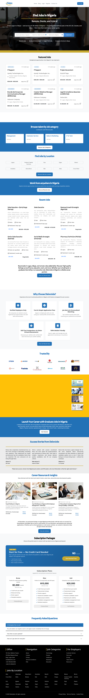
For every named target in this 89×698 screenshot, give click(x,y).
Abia (7, 672)
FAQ (27, 660)
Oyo (65, 682)
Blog (39, 3)
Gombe (76, 675)
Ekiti (46, 675)
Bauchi (46, 672)
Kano (36, 679)
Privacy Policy (62, 692)
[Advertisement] (44, 117)
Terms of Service (71, 692)
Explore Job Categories (44, 146)
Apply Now (24, 81)
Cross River (8, 675)
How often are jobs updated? (14, 632)
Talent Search (69, 658)
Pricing (68, 655)
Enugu (56, 675)
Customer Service (71, 651)
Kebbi (56, 679)
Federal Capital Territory (68, 675)
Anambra (37, 672)
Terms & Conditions (31, 658)
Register (48, 3)
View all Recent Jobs (44, 343)
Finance (48, 653)
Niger (26, 682)
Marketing (49, 658)
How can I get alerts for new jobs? (16, 637)
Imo (7, 679)
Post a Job (69, 653)
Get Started (44, 431)
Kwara (75, 679)
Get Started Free (71, 558)
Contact (28, 653)
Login (43, 3)
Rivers (7, 685)
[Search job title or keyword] (23, 35)
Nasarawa (18, 682)
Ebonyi (27, 675)
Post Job (80, 3)
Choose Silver (44, 605)
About (27, 651)
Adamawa (18, 672)
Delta (17, 675)
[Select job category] (55, 35)
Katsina (47, 679)
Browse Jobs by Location (44, 173)
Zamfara (47, 685)
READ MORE (24, 511)
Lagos (7, 682)
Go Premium (71, 605)
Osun (56, 682)
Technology (49, 651)
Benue (66, 672)
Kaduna (27, 679)
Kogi (65, 679)
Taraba (27, 685)
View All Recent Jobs (44, 274)
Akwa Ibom (28, 672)
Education (48, 660)
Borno (75, 672)
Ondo (46, 682)
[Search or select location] (39, 35)
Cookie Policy (79, 692)
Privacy (28, 655)
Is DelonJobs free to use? (14, 623)
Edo (36, 675)
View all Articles (44, 530)
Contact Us (54, 3)
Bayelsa (57, 672)
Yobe (36, 685)
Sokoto (17, 685)
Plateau (76, 682)
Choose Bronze (18, 600)
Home (35, 3)
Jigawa (17, 679)
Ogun (36, 682)
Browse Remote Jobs (44, 189)
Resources (69, 660)
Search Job (69, 35)
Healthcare (49, 655)
